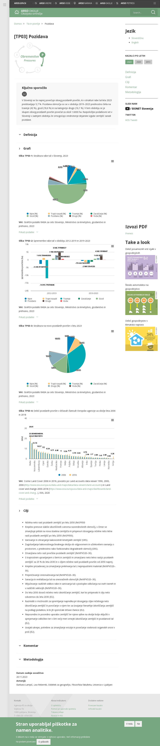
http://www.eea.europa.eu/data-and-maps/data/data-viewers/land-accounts (63, 484)
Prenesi (129, 233)
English (135, 42)
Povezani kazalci (95, 705)
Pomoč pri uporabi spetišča (63, 709)
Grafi (128, 77)
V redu (129, 724)
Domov (18, 23)
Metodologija (133, 92)
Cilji (127, 82)
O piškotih (43, 742)
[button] (155, 3)
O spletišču (56, 705)
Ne (138, 724)
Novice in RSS (57, 715)
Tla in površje (33, 23)
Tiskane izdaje (57, 712)
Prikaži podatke (26, 232)
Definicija (130, 72)
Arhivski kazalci (95, 709)
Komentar (131, 87)
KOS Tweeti (131, 120)
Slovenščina (137, 38)
